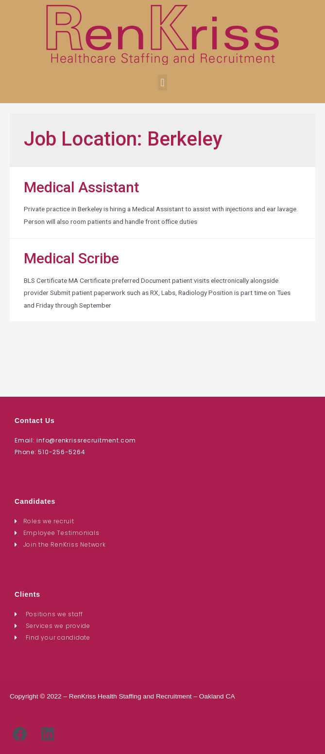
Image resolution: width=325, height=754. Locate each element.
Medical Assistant (81, 187)
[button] (162, 82)
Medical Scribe (71, 258)
